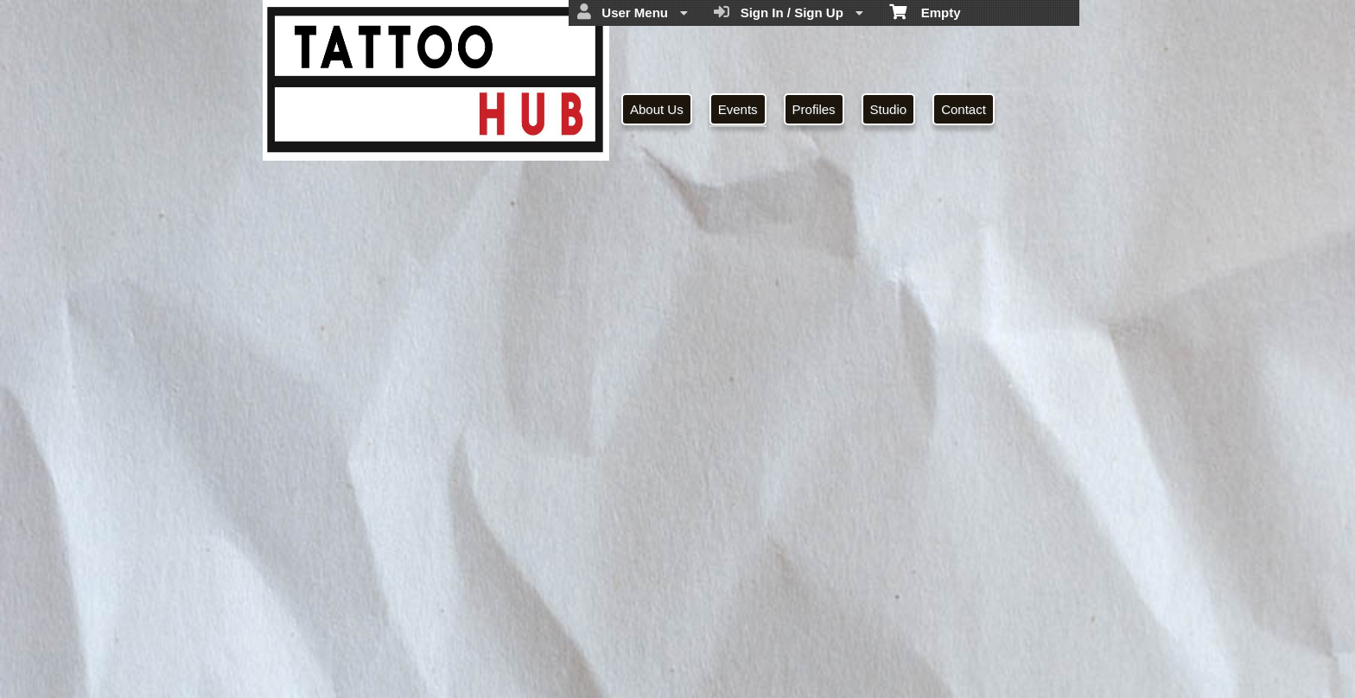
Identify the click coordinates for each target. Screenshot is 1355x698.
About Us (657, 109)
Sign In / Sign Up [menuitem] (788, 12)
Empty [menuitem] (925, 11)
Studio (888, 109)
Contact (963, 109)
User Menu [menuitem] (632, 12)
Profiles (814, 109)
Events (738, 109)
